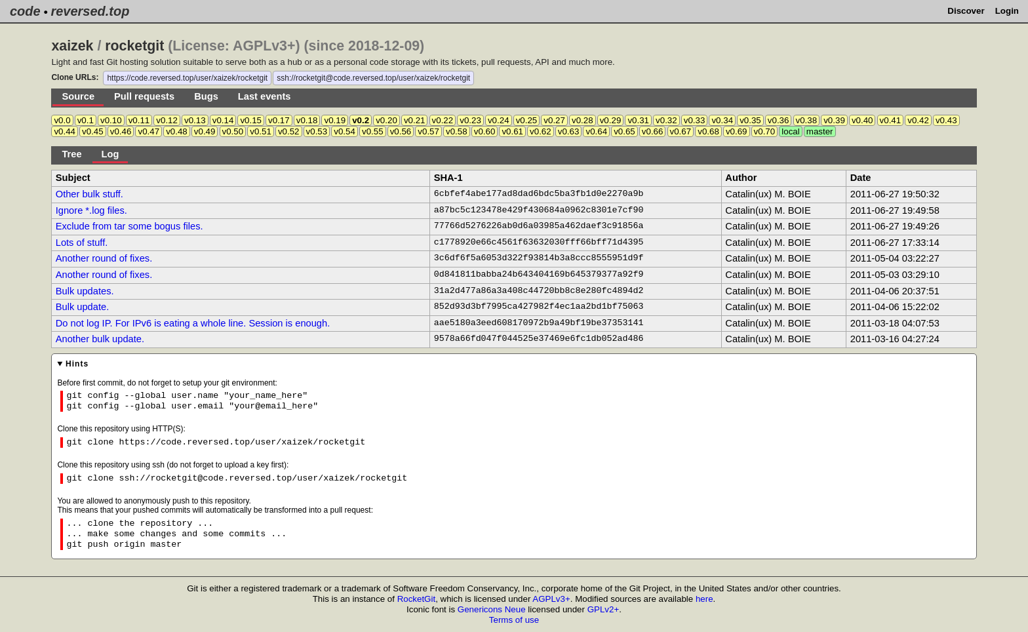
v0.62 (540, 131)
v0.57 (428, 131)
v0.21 (414, 120)
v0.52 (289, 131)
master (819, 131)
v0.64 (596, 131)
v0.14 (223, 120)
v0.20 (386, 120)
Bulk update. (82, 307)
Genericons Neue (492, 609)
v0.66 (652, 131)
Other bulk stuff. (89, 194)
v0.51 (260, 131)
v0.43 (946, 120)
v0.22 (443, 120)
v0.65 (624, 131)
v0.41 (890, 120)
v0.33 (694, 120)
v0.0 (62, 120)
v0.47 (148, 131)
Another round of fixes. (104, 258)
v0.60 (485, 131)
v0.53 (317, 131)
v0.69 (736, 131)
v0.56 (401, 131)
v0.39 (834, 120)
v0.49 (205, 131)
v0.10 (111, 120)
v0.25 (527, 120)
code (25, 11)
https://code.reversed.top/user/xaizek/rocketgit (187, 78)
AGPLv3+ (551, 599)
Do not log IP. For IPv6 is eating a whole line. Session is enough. (193, 323)
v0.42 (918, 120)
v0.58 (456, 131)
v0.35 (750, 120)
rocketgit (134, 46)
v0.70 (765, 131)
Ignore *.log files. (91, 210)
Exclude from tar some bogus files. (129, 226)
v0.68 (708, 131)
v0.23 (470, 120)
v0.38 (807, 120)
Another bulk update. (100, 339)
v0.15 (251, 120)
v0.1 (85, 120)
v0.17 (279, 120)
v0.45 (93, 131)
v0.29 (611, 120)
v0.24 (498, 120)
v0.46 (121, 131)
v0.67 (681, 131)
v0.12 (167, 120)
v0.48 (177, 131)
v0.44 (64, 131)
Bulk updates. (85, 291)
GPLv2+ (603, 609)
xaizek (72, 46)
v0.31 (638, 120)
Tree (71, 154)
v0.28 (582, 120)
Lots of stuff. (82, 242)
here (704, 599)
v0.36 (778, 120)
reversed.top (89, 11)
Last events (264, 96)
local (790, 131)
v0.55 (373, 131)
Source (78, 96)
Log (110, 154)
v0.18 (307, 120)
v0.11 (139, 120)
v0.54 (344, 131)
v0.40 (862, 120)
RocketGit (416, 599)
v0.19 (335, 120)
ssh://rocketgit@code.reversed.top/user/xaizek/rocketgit (373, 78)
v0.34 (722, 120)
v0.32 (666, 120)
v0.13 (195, 120)
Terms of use (514, 620)
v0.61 (512, 131)
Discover (965, 11)
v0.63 (569, 131)
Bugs (206, 96)
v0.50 (233, 131)
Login (1007, 11)
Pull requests (144, 96)
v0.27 (554, 120)
